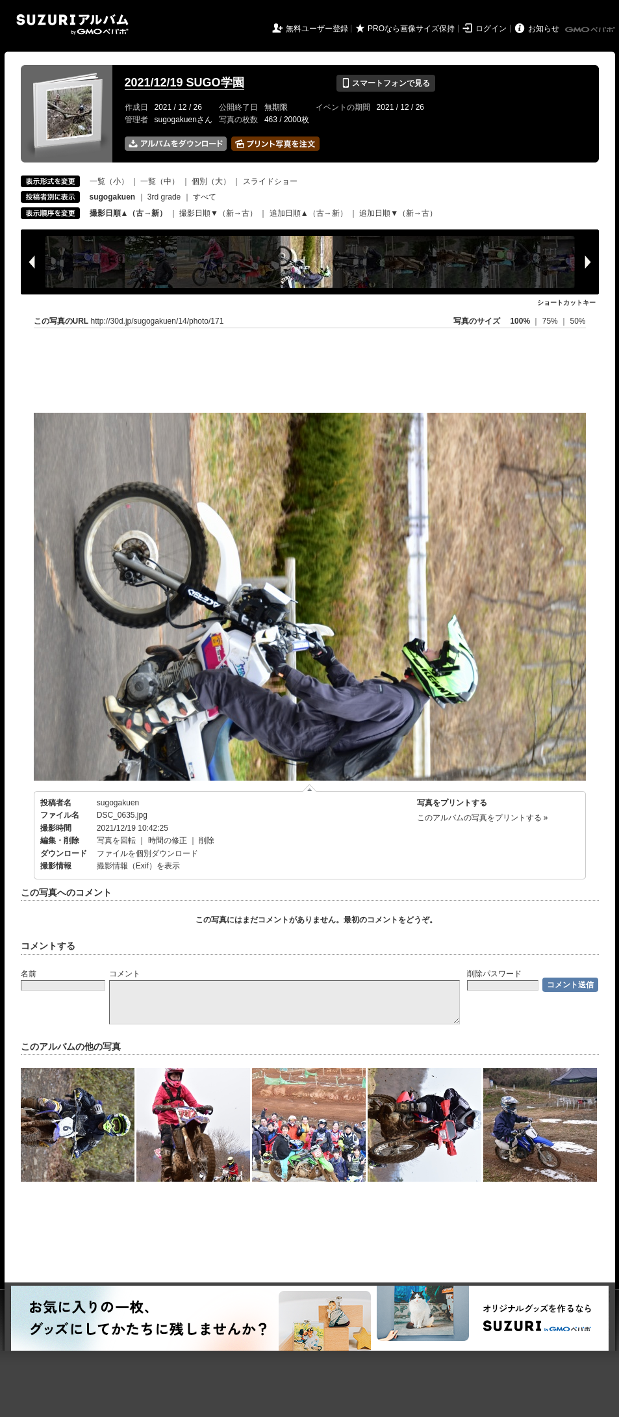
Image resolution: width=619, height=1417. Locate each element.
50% (577, 321)
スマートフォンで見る (385, 83)
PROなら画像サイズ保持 (411, 28)
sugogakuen (118, 802)
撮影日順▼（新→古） (218, 213)
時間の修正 (167, 840)
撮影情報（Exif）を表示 (138, 865)
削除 (206, 840)
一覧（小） (109, 181)
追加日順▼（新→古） (398, 213)
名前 (28, 973)
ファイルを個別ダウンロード (147, 853)
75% (551, 321)
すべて (204, 197)
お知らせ (543, 28)
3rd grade (164, 197)
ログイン (491, 28)
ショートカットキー (566, 302)
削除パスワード (494, 973)
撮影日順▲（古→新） (129, 213)
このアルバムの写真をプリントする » (482, 817)
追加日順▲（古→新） (308, 213)
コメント (124, 973)
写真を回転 (116, 840)
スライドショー (270, 181)
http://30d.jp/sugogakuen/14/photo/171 (157, 321)
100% (520, 321)
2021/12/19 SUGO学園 (184, 82)
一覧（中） (159, 181)
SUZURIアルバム (72, 24)
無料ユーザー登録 (317, 28)
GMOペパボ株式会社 (591, 29)
